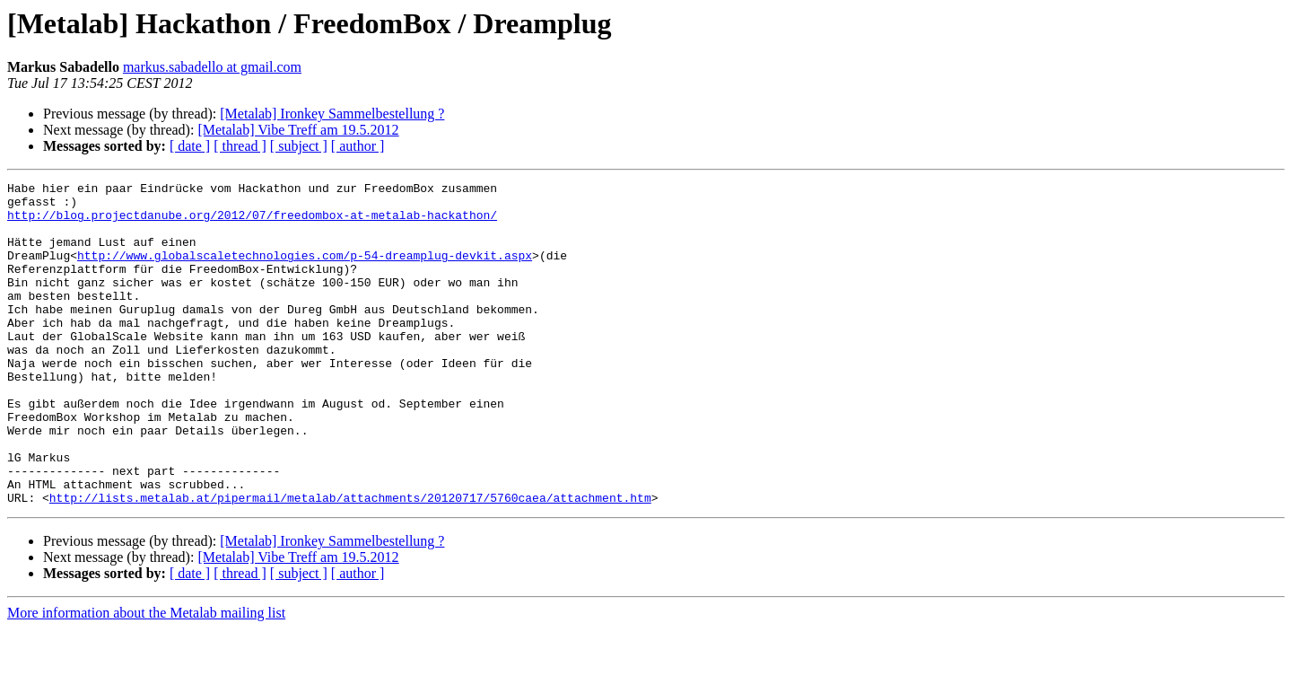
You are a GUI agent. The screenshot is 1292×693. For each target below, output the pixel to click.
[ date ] (190, 146)
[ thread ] (240, 146)
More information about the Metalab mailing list (146, 677)
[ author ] (358, 146)
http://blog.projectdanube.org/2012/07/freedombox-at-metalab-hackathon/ (252, 223)
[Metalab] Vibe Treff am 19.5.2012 (297, 129)
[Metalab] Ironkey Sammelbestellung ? (332, 113)
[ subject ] (298, 146)
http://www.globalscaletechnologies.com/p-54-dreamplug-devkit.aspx (304, 271)
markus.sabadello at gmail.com (212, 67)
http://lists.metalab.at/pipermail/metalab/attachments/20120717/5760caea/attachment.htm (350, 562)
